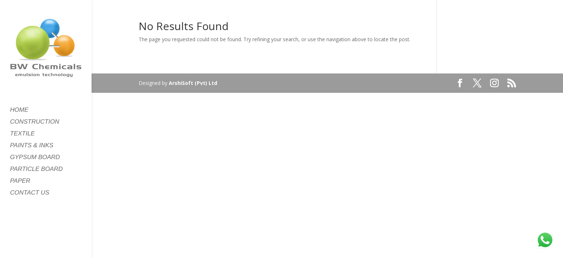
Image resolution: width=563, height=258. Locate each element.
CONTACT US (29, 193)
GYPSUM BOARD (35, 158)
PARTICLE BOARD (36, 169)
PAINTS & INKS (31, 146)
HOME (19, 110)
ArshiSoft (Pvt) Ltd (193, 83)
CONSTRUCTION (34, 122)
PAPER (20, 181)
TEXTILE (22, 134)
